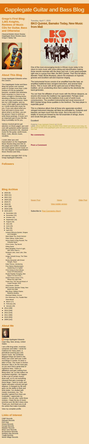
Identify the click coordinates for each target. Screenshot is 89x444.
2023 (6, 193)
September (10, 219)
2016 (6, 209)
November (10, 215)
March (8, 302)
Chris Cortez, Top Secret (14, 244)
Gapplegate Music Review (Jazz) (14, 36)
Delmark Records (8, 420)
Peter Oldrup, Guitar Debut (14, 238)
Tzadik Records (7, 435)
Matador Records (8, 428)
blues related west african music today (71, 126)
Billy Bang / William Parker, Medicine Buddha (14, 292)
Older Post (83, 200)
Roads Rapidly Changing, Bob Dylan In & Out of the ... (15, 274)
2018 (6, 204)
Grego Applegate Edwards (14, 339)
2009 (6, 319)
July (7, 224)
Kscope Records (8, 426)
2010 (6, 317)
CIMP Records (7, 418)
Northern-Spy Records (10, 433)
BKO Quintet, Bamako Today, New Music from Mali (17, 288)
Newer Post (35, 200)
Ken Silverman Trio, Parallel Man (16, 297)
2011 (6, 315)
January (9, 306)
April (8, 230)
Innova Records (7, 424)
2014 (6, 308)
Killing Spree (10, 246)
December (10, 213)
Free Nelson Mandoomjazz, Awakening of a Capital (15, 267)
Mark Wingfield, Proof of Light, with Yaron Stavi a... (15, 249)
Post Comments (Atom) (51, 211)
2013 (6, 310)
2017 (6, 206)
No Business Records (10, 431)
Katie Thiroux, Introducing (14, 264)
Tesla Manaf (10, 299)
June (8, 226)
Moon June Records (9, 430)
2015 (6, 211)
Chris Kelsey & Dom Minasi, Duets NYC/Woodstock (15, 271)
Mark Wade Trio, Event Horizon (16, 236)
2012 (6, 313)
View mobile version (59, 204)
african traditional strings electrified (47, 126)
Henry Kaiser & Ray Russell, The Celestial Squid (16, 241)
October (9, 217)
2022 (6, 195)
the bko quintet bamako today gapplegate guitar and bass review (59, 126)
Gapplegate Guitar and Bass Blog (44, 10)
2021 (6, 197)
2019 (6, 202)
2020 (6, 200)
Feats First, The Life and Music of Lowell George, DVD (17, 282)
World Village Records (10, 437)
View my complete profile (11, 409)
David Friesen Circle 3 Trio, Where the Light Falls (15, 278)
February (9, 304)
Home (59, 200)
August (8, 222)
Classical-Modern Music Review (13, 34)
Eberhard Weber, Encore (14, 295)
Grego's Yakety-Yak (9, 38)
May (8, 228)
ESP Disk (5, 422)
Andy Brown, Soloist (12, 285)
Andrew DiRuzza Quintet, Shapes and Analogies (17, 233)
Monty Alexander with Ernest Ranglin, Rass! (15, 261)
